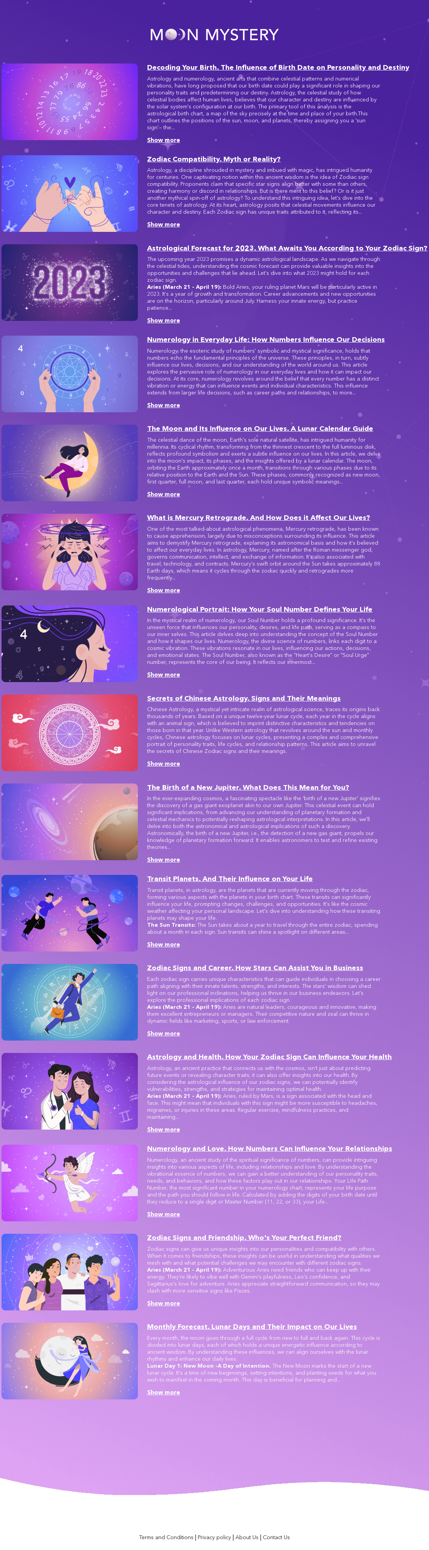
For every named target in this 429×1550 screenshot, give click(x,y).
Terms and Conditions (166, 1537)
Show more (163, 140)
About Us (247, 1537)
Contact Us (276, 1537)
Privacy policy (214, 1537)
